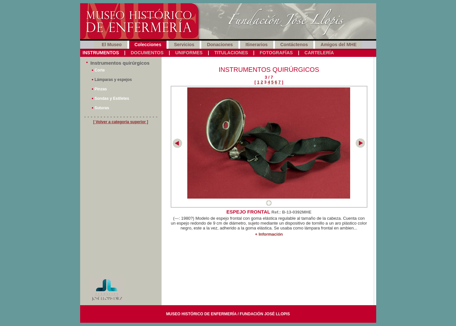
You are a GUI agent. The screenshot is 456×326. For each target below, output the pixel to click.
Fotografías (276, 52)
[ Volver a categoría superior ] (120, 122)
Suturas (101, 108)
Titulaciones (231, 52)
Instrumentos (101, 52)
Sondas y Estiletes (111, 98)
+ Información (269, 234)
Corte (99, 70)
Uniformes (189, 52)
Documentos (147, 52)
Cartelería (319, 52)
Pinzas (100, 89)
